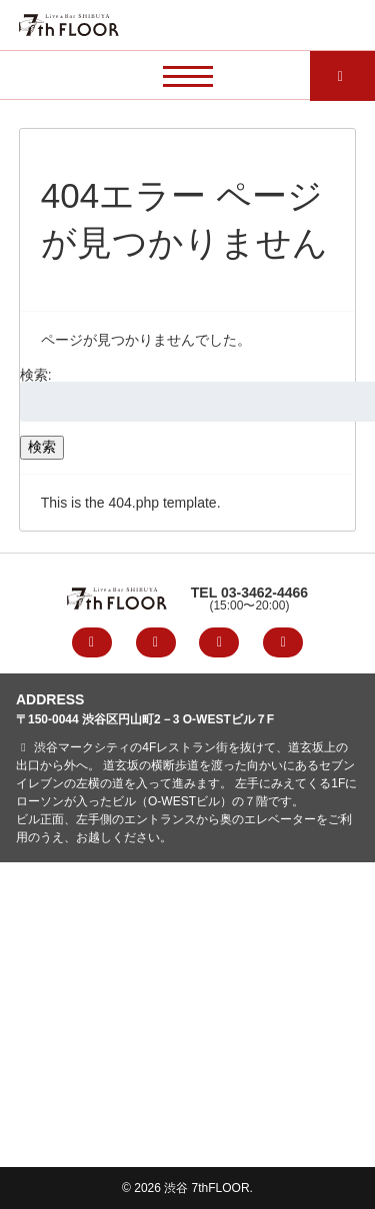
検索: (36, 375)
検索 (42, 447)
